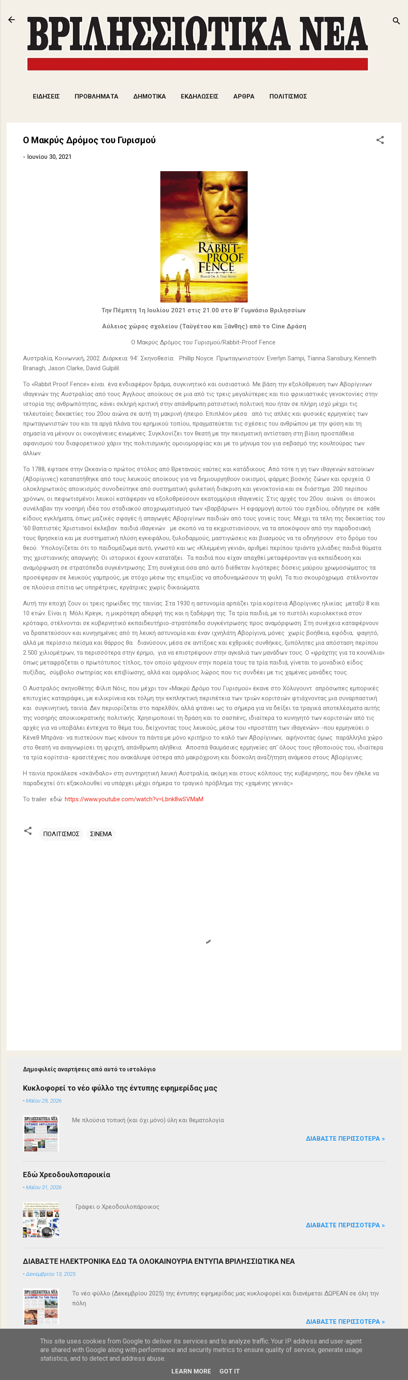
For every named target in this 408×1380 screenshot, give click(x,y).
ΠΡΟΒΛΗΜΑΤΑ (97, 96)
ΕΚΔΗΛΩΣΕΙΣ (200, 96)
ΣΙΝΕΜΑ (101, 834)
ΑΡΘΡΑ (244, 96)
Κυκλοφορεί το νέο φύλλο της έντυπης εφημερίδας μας (120, 1088)
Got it (229, 1371)
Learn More (191, 1371)
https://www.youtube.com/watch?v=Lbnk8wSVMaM (134, 799)
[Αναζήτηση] (396, 22)
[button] (380, 141)
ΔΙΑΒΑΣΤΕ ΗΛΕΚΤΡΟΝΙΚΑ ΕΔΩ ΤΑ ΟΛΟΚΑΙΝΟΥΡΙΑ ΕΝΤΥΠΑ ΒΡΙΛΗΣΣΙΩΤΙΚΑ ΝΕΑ (159, 1261)
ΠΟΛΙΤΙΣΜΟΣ (288, 96)
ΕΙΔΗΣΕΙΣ (46, 96)
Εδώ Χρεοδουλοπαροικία (66, 1174)
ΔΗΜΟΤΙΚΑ (149, 96)
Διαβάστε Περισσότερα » (345, 1138)
